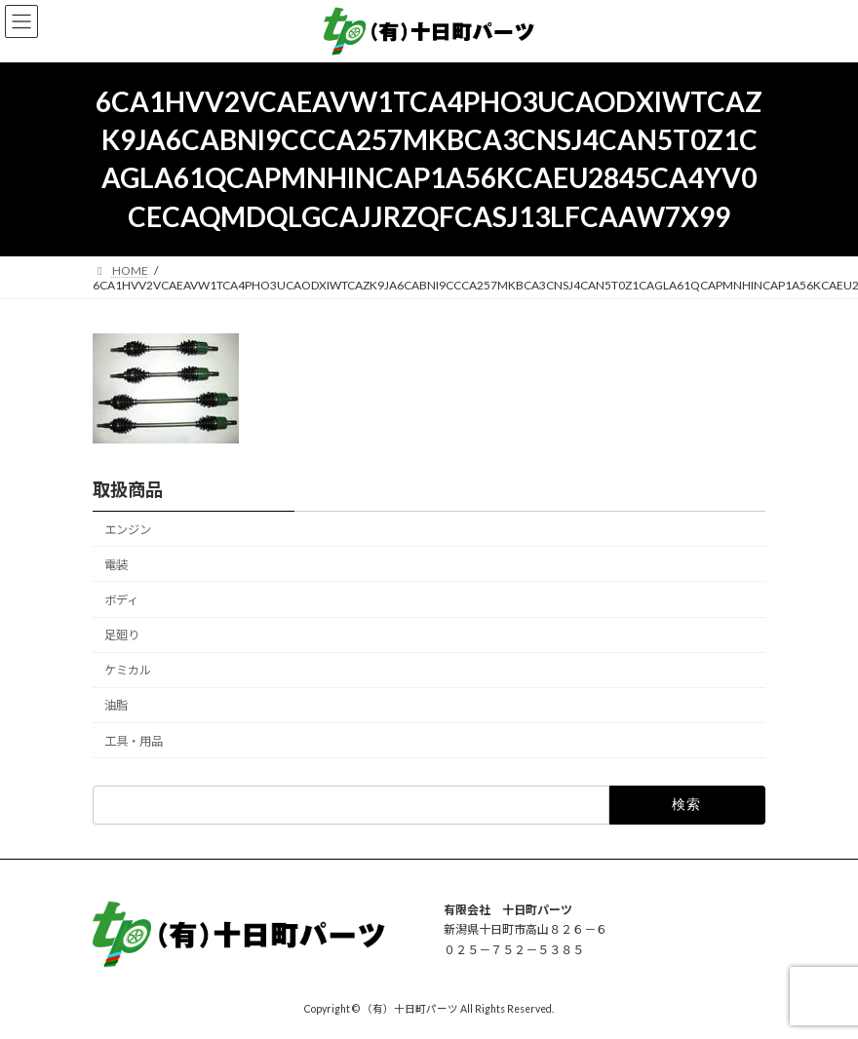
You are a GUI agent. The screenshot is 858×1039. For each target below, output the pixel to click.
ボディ (121, 600)
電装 (116, 564)
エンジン (127, 528)
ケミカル (127, 670)
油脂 (116, 705)
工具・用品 (133, 740)
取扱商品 (128, 489)
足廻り (121, 635)
